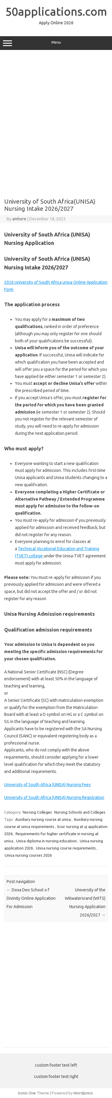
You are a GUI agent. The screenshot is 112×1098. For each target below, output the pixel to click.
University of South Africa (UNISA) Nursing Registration (54, 797)
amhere (19, 218)
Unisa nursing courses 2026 (28, 855)
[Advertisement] (56, 133)
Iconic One (27, 1093)
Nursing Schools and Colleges (79, 812)
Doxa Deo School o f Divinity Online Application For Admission (31, 898)
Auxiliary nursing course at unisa (43, 819)
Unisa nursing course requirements (66, 848)
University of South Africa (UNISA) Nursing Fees (47, 784)
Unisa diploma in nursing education (46, 841)
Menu (56, 43)
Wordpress (83, 1093)
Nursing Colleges (37, 812)
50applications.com (56, 11)
